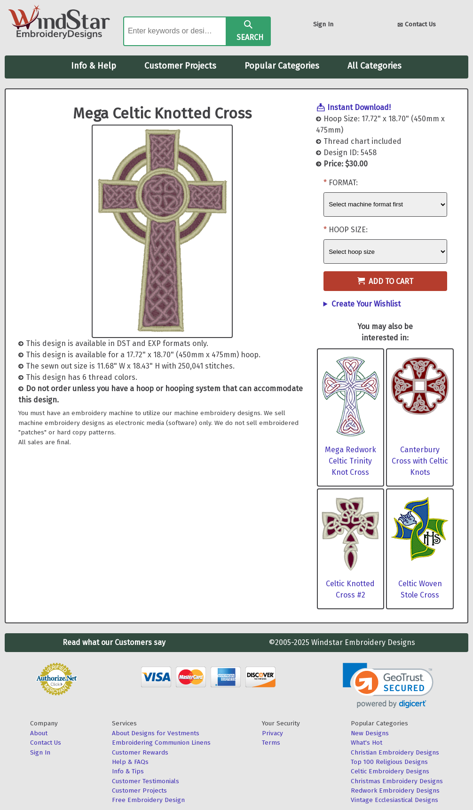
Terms (271, 743)
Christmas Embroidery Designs (397, 781)
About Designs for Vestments (155, 733)
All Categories (374, 66)
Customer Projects (180, 66)
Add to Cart (385, 281)
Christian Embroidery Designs (395, 752)
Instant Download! (359, 107)
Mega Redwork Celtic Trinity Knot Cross (350, 461)
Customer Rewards (140, 752)
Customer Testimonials (145, 781)
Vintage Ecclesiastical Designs (394, 800)
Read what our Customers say (114, 642)
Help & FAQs (130, 762)
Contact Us (416, 25)
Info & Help (93, 66)
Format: (343, 182)
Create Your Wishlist (366, 303)
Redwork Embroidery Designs (395, 790)
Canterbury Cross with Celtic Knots (420, 461)
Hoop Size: (348, 229)
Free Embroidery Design (148, 800)
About (38, 733)
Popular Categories (281, 66)
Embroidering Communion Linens (161, 743)
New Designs (370, 733)
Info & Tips (128, 771)
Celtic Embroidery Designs (390, 771)
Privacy (272, 733)
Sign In (323, 24)
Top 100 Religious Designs (389, 762)
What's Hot (366, 743)
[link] (388, 685)
